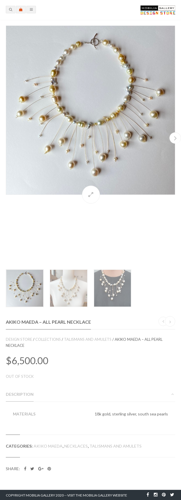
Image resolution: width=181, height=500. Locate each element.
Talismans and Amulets (87, 339)
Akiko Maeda (48, 446)
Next (175, 138)
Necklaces (76, 446)
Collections (48, 339)
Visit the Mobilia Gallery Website (97, 495)
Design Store (19, 339)
